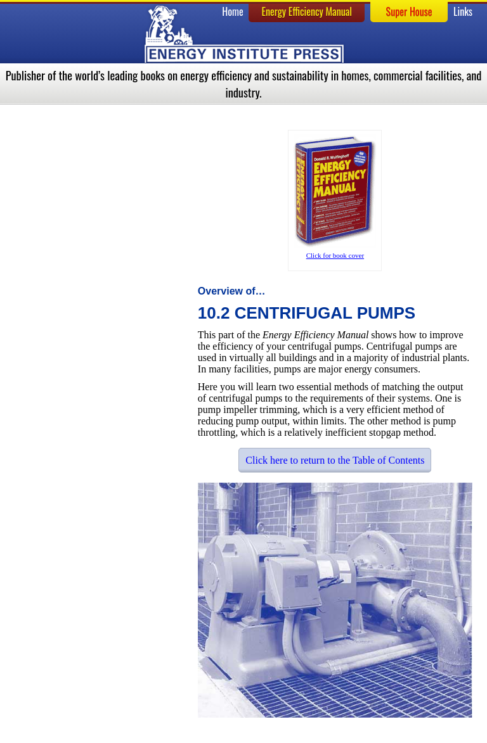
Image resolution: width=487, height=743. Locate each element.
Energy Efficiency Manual (306, 11)
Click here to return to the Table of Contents (334, 460)
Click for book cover (335, 255)
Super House (409, 11)
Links (462, 11)
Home (232, 11)
